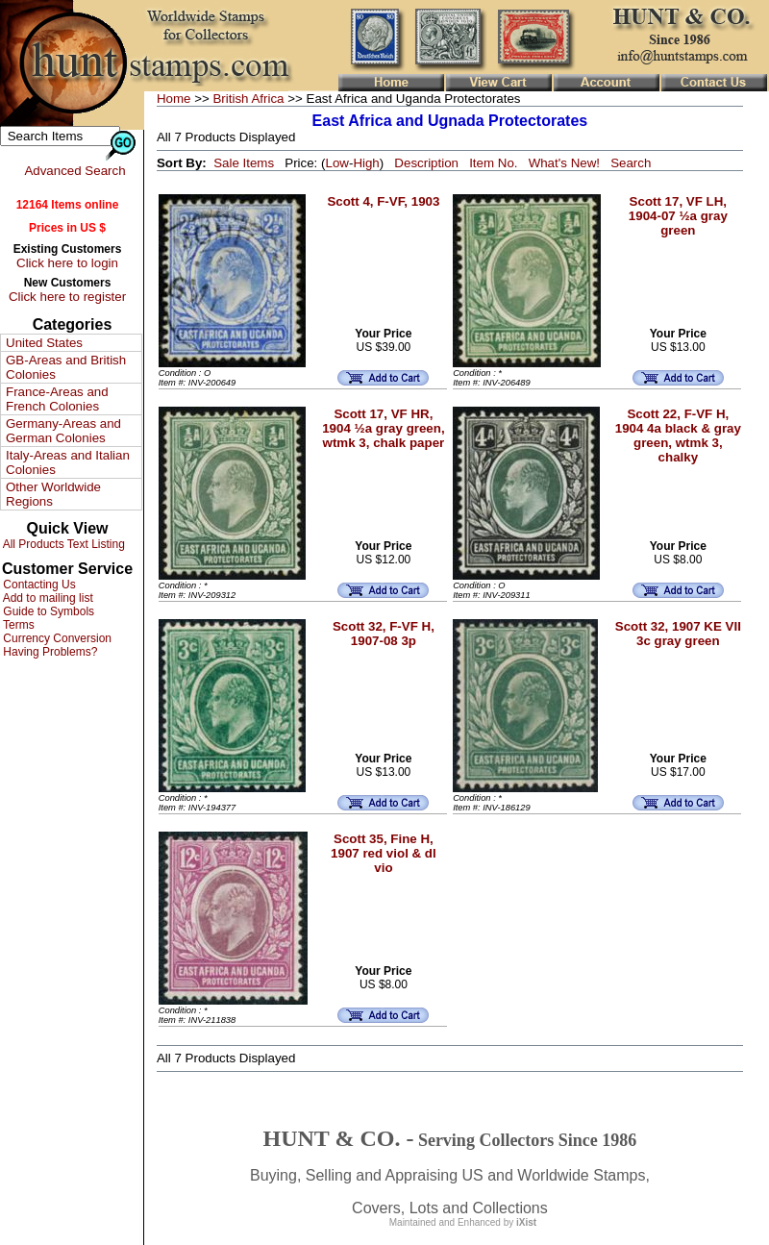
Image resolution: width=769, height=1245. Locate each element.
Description (426, 163)
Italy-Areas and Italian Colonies (68, 462)
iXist (526, 1222)
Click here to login (67, 263)
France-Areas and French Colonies (57, 399)
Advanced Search (74, 170)
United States (44, 343)
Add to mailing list (46, 598)
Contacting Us (38, 584)
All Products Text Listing (62, 544)
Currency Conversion (56, 638)
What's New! (564, 163)
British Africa (248, 98)
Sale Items (243, 163)
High (366, 163)
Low (336, 163)
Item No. (493, 163)
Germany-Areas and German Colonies (63, 430)
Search (630, 163)
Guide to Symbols (47, 611)
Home (174, 98)
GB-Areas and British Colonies (66, 367)
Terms (17, 625)
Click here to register (67, 296)
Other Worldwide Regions (53, 494)
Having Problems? (48, 652)
